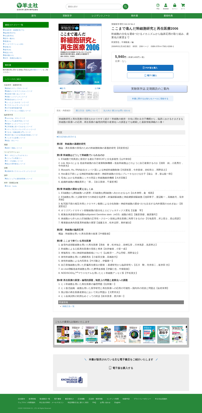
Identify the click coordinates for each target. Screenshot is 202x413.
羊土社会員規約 (161, 399)
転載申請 (126, 399)
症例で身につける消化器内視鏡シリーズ (21, 135)
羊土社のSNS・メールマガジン (51, 403)
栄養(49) (7, 47)
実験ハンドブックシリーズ (16, 96)
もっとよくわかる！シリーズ (17, 102)
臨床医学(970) (9, 33)
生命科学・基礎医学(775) (14, 30)
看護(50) (7, 41)
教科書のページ (37, 70)
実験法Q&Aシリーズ (14, 99)
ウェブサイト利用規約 (26, 403)
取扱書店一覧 (45, 399)
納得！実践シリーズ (14, 148)
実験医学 (67, 15)
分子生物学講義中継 (14, 108)
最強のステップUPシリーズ (16, 88)
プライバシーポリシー (142, 399)
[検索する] (125, 6)
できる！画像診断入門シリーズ (18, 132)
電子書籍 (57, 399)
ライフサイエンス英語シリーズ (18, 110)
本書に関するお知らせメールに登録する (150, 98)
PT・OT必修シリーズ (14, 161)
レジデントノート (101, 15)
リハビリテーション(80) (13, 44)
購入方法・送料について (87, 110)
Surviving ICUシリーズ (15, 118)
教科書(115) (9, 55)
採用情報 (32, 399)
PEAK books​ (11, 186)
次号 (98, 88)
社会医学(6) (9, 35)
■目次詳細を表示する (66, 137)
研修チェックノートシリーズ (17, 124)
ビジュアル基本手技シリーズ (17, 121)
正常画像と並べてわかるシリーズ (19, 126)
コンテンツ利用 (113, 399)
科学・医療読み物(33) (12, 58)
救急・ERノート (12, 140)
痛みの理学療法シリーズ (15, 164)
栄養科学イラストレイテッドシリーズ (21, 171)
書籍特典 (168, 15)
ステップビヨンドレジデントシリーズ (21, 129)
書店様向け (69, 399)
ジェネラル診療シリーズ (15, 138)
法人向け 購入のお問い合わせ (116, 110)
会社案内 (21, 399)
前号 (62, 88)
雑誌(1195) (8, 52)
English (117, 403)
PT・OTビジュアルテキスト (17, 155)
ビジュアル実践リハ (14, 158)
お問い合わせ (105, 403)
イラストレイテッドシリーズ (17, 105)
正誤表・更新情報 (96, 399)
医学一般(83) (9, 38)
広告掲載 (81, 399)
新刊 (33, 15)
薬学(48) (7, 49)
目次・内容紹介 (64, 110)
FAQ (94, 403)
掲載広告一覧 (68, 306)
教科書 (134, 15)
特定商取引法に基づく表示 (78, 403)
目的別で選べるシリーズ (15, 94)
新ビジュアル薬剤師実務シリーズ (19, 178)
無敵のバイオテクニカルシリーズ (19, 91)
